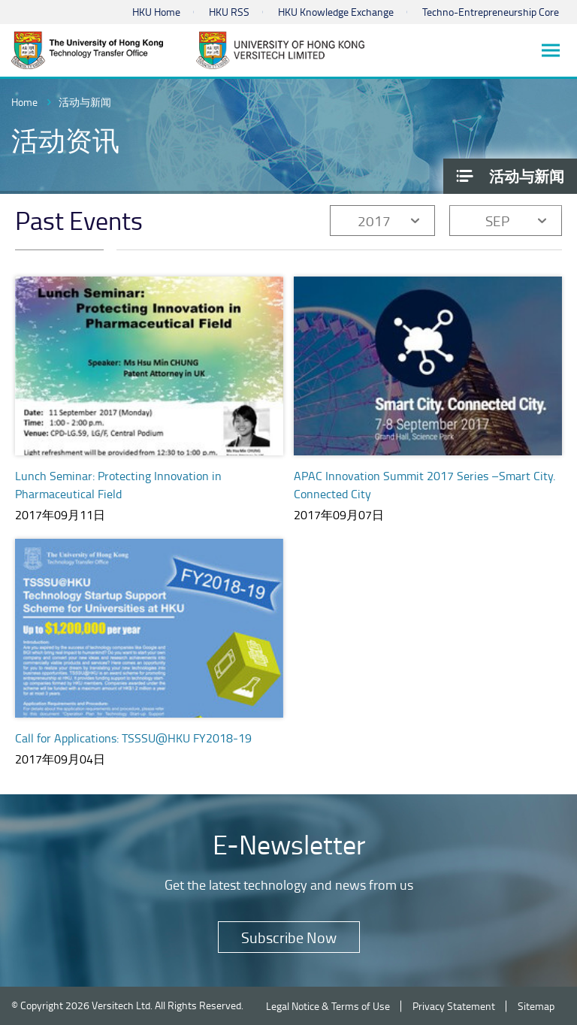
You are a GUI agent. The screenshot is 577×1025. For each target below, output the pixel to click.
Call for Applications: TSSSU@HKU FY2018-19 (133, 738)
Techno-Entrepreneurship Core (490, 12)
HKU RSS (229, 12)
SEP (497, 220)
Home (24, 102)
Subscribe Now (289, 937)
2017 (374, 220)
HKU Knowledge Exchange (336, 12)
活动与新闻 (85, 102)
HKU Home (156, 12)
